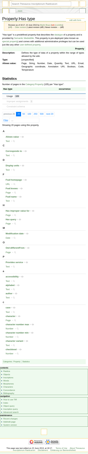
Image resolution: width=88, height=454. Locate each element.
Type (4, 60)
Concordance (9, 390)
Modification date (15, 233)
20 (18, 114)
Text (8, 141)
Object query (8, 406)
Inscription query (10, 409)
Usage (13, 96)
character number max (17, 324)
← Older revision (19, 27)
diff (10, 27)
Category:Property (34, 84)
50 (23, 114)
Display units (12, 165)
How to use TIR (10, 400)
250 (35, 114)
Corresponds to (14, 151)
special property (10, 41)
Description (8, 53)
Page (8, 192)
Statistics (26, 362)
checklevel (11, 349)
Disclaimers (43, 450)
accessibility (12, 276)
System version (10, 425)
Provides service (14, 262)
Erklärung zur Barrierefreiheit (63, 450)
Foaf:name (11, 197)
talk (53, 25)
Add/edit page (9, 422)
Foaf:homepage (14, 180)
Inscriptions (8, 378)
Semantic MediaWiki (24, 38)
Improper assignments (20, 101)
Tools (82, 11)
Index (5, 403)
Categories (7, 362)
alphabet (10, 285)
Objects (6, 374)
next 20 (49, 114)
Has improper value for (17, 211)
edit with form (75, 20)
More (20, 11)
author (9, 293)
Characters (8, 387)
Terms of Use (61, 448)
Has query (11, 219)
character (10, 316)
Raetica (6, 371)
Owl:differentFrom (15, 248)
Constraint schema (16, 106)
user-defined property (30, 45)
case (8, 307)
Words (6, 381)
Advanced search (11, 412)
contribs (59, 25)
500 (42, 114)
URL (8, 184)
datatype (58, 35)
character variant (14, 341)
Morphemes (8, 384)
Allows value (9, 63)
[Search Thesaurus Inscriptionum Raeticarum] (41, 4)
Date (8, 238)
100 (29, 114)
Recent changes (10, 419)
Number (9, 328)
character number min (17, 333)
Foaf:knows (12, 188)
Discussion (13, 11)
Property (79, 49)
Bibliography (8, 393)
